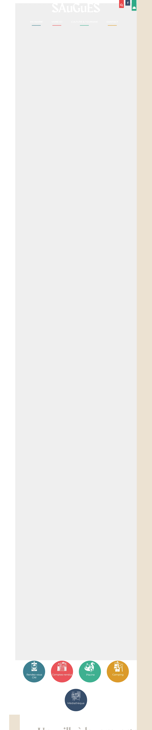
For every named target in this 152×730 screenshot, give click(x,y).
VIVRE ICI (56, 21)
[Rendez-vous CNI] (34, 671)
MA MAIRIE (36, 21)
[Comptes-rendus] (62, 671)
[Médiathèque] (75, 700)
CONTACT (112, 21)
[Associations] (89, 671)
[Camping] (117, 671)
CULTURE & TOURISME (84, 21)
